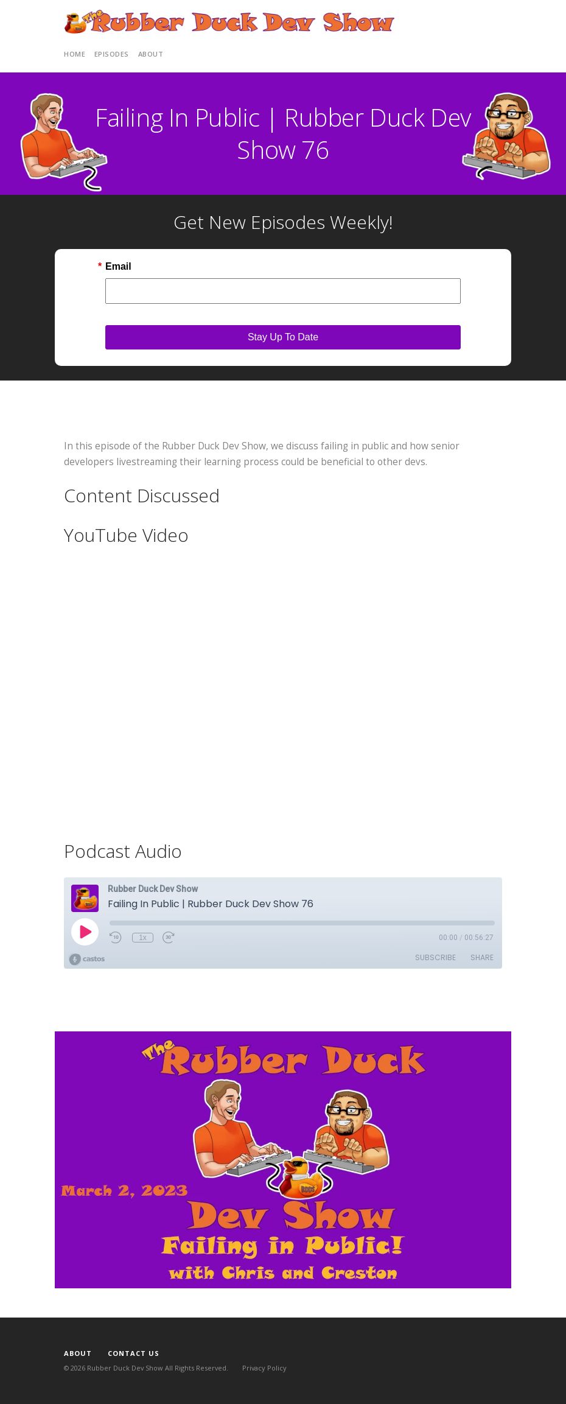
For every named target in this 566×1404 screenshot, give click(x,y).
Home (74, 53)
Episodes (111, 53)
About (151, 53)
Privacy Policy (264, 1367)
